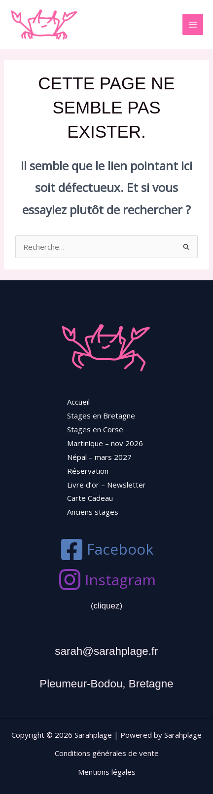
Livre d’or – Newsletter (106, 485)
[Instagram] (107, 580)
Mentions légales (107, 772)
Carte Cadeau (90, 498)
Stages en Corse (95, 429)
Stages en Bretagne (101, 415)
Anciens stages (92, 512)
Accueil (78, 402)
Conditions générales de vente (107, 753)
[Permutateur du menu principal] (193, 24)
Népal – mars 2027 (99, 457)
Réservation (87, 471)
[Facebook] (106, 549)
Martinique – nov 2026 (105, 443)
